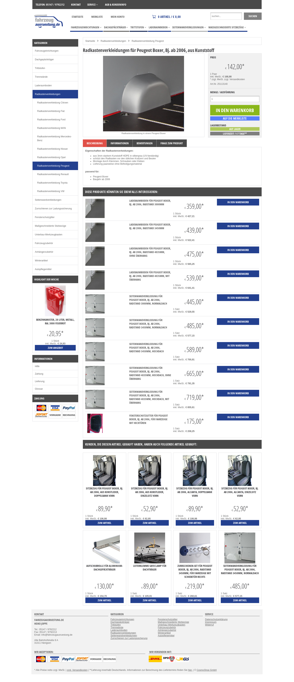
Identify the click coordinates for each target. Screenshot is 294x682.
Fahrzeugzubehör (44, 243)
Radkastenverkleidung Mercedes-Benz (54, 138)
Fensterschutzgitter (45, 217)
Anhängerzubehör (44, 252)
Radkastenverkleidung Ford (51, 119)
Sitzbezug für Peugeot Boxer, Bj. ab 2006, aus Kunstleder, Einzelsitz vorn (149, 492)
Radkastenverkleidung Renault (53, 174)
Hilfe (37, 366)
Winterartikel (41, 260)
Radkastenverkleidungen (113, 41)
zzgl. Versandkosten (234, 79)
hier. (190, 670)
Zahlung (39, 373)
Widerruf (209, 624)
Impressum (210, 622)
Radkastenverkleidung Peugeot (148, 41)
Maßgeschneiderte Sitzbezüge (50, 226)
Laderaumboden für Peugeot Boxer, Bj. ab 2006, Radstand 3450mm (150, 226)
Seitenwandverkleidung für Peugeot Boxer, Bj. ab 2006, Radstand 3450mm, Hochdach (146, 347)
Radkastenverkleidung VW (50, 191)
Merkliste (97, 16)
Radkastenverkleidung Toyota (52, 182)
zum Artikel (104, 523)
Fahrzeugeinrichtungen (47, 50)
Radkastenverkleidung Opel (51, 157)
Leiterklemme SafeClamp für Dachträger (149, 567)
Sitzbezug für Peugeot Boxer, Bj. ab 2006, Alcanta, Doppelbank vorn (194, 492)
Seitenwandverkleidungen (48, 200)
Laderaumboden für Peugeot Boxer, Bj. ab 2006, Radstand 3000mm (150, 202)
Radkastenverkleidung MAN (51, 128)
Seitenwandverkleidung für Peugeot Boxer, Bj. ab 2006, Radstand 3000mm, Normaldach (148, 299)
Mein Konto (117, 16)
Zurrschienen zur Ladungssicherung (53, 208)
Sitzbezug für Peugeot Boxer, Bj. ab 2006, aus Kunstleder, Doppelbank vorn (104, 492)
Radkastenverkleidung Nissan (52, 149)
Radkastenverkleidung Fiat (51, 111)
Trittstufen (40, 68)
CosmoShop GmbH (207, 670)
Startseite (77, 16)
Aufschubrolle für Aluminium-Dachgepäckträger (104, 567)
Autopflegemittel (43, 269)
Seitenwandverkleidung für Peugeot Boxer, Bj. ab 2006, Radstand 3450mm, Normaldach (148, 323)
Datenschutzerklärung (216, 619)
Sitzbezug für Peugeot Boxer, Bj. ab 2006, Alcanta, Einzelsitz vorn (240, 492)
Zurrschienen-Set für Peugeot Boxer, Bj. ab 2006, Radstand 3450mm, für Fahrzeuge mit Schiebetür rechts (194, 571)
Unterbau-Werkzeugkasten (48, 234)
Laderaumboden (43, 85)
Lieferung (40, 381)
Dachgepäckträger (44, 59)
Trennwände (41, 76)
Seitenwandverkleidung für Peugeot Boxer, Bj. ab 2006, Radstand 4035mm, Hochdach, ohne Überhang (150, 373)
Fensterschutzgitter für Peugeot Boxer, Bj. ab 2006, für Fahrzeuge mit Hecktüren (148, 419)
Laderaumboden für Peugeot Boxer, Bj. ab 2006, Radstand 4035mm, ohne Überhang (150, 252)
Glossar (39, 389)
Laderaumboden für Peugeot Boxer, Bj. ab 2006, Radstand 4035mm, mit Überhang (150, 275)
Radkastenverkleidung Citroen (52, 102)
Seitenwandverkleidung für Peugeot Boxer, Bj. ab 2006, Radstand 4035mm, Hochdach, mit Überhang (149, 397)
